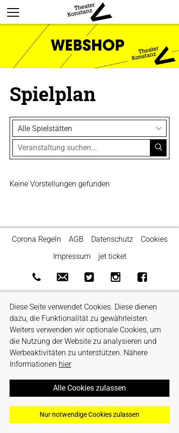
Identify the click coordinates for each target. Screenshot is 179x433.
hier (65, 364)
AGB (76, 239)
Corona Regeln (36, 239)
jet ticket (112, 256)
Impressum (72, 256)
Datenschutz (112, 239)
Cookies (154, 239)
